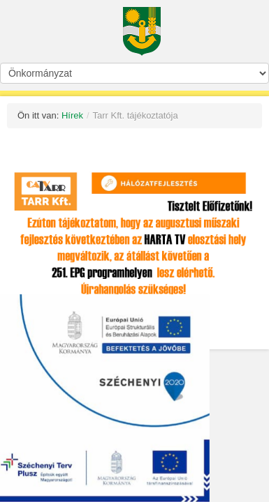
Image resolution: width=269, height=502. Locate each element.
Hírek (72, 115)
